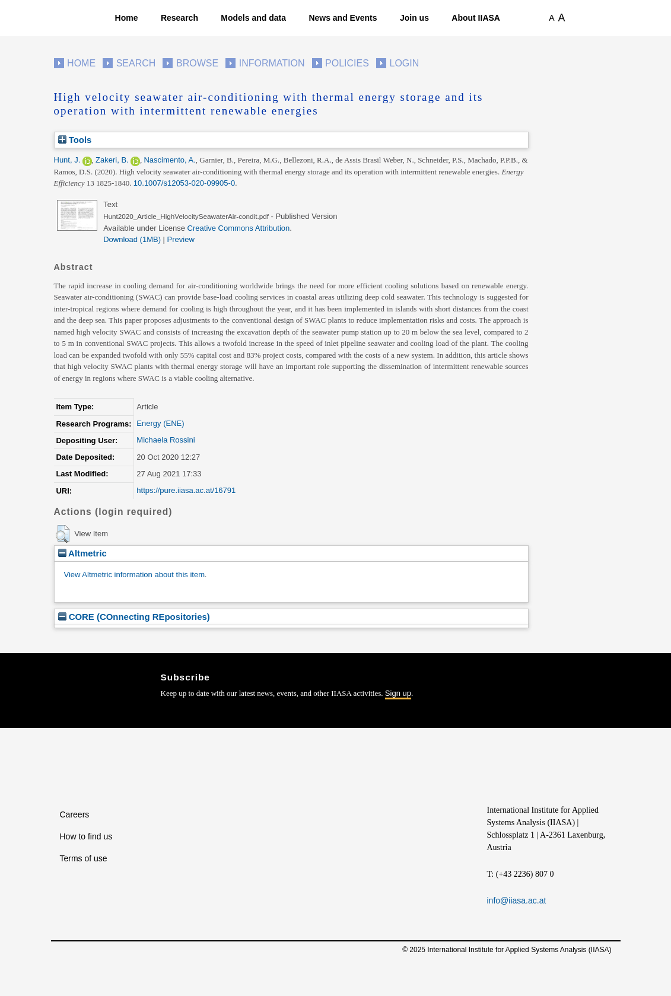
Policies (347, 63)
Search (136, 63)
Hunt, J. (67, 159)
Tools (75, 140)
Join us (414, 18)
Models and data (253, 18)
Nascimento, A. (169, 159)
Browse (197, 63)
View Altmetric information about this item (134, 574)
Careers (75, 814)
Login (404, 63)
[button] (62, 534)
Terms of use (83, 858)
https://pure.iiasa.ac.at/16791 (186, 490)
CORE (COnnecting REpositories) (134, 617)
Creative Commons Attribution (238, 228)
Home (126, 18)
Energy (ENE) (160, 423)
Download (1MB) (132, 239)
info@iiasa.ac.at (516, 900)
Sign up (398, 693)
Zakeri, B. (112, 159)
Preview (181, 239)
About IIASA (475, 18)
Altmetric (82, 553)
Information (272, 63)
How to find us (86, 836)
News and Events (343, 18)
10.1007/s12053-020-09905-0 (184, 183)
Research (179, 18)
